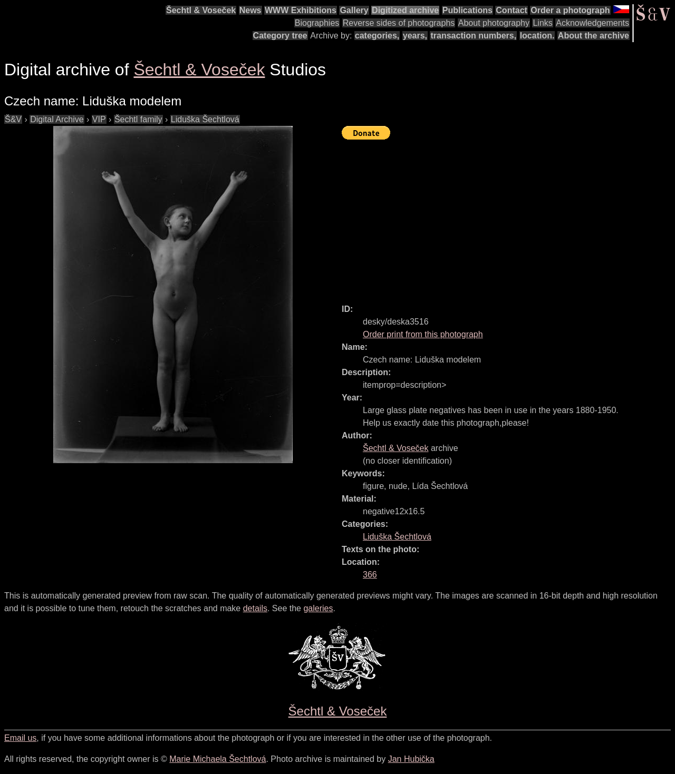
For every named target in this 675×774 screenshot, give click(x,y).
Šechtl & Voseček (201, 10)
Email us (20, 737)
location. (537, 35)
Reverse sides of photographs (399, 22)
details (255, 608)
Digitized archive (405, 10)
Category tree (280, 35)
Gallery (354, 10)
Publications (467, 10)
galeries (318, 608)
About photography (493, 22)
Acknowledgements (592, 22)
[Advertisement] (508, 217)
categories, (377, 35)
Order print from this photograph (423, 334)
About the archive (593, 35)
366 (370, 574)
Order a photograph (570, 10)
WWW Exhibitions (300, 10)
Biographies (317, 22)
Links (542, 22)
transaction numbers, (473, 35)
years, (415, 35)
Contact (511, 10)
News (250, 10)
